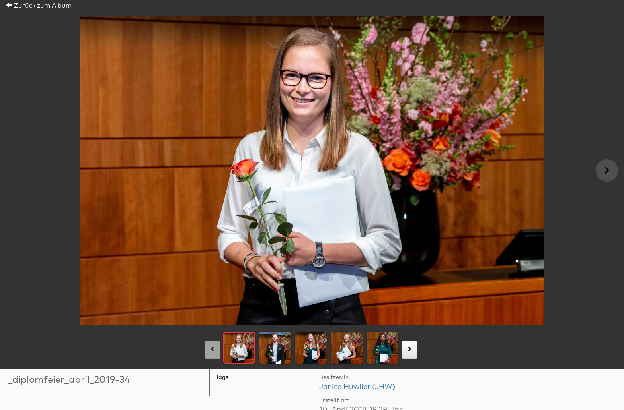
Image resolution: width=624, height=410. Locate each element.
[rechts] (409, 350)
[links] (212, 350)
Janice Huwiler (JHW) (357, 387)
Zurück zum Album (39, 5)
